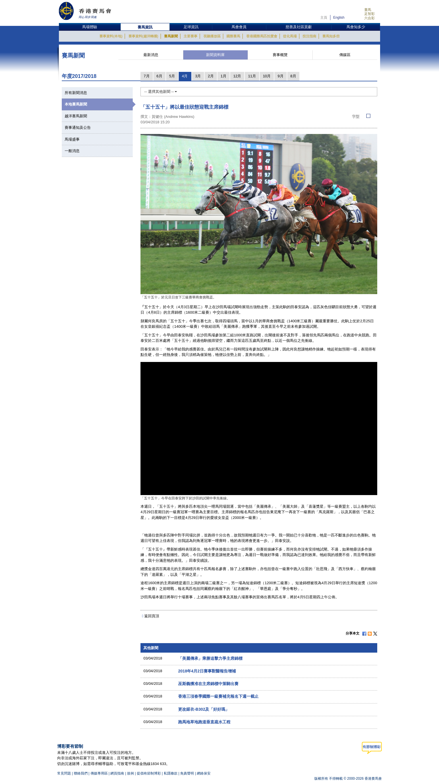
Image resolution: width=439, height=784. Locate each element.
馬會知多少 (355, 27)
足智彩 (369, 14)
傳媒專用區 (99, 773)
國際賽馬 (233, 36)
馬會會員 (239, 27)
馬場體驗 (89, 27)
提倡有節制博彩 (149, 773)
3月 (198, 76)
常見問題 (64, 773)
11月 (252, 76)
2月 (210, 76)
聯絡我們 (81, 773)
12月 (237, 76)
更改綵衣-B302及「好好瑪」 (203, 709)
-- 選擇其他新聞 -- (160, 91)
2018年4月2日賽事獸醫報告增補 (207, 671)
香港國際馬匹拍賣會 (261, 36)
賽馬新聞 (171, 36)
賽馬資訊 (145, 27)
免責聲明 (187, 773)
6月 (159, 76)
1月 (223, 76)
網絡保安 (204, 773)
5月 (172, 76)
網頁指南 (117, 773)
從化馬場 (290, 36)
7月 (146, 76)
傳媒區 (345, 55)
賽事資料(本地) (110, 36)
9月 (280, 76)
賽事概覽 (280, 55)
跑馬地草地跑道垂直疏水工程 (204, 722)
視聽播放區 (212, 36)
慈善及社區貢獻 (299, 27)
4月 (185, 76)
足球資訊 (191, 27)
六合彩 (369, 18)
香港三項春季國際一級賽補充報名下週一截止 (218, 696)
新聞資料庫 (215, 55)
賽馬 (367, 10)
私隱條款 (171, 773)
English (338, 18)
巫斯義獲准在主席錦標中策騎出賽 (208, 683)
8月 (293, 76)
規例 (131, 773)
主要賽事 (190, 36)
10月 (267, 76)
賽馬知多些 (331, 36)
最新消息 (150, 55)
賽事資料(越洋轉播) (143, 36)
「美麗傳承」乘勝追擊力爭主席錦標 (210, 658)
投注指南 (309, 36)
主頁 (323, 18)
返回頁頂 (151, 616)
